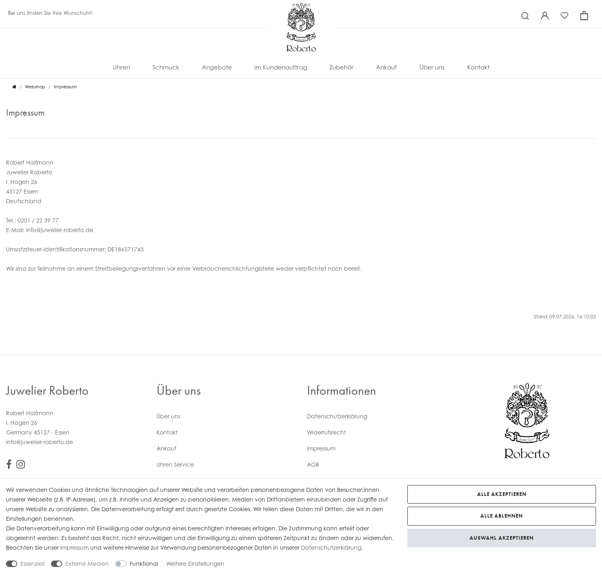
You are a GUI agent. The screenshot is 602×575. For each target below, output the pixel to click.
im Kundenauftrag (280, 67)
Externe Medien (87, 563)
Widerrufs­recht (326, 432)
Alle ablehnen (501, 515)
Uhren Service (175, 464)
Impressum (321, 448)
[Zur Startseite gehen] (14, 87)
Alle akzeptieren (502, 494)
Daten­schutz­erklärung (337, 416)
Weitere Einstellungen (195, 563)
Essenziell (32, 563)
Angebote (217, 67)
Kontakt (478, 67)
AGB (313, 464)
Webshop (35, 87)
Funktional (144, 563)
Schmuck (166, 67)
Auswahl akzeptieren (502, 537)
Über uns (432, 67)
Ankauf (386, 67)
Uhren (121, 67)
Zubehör (341, 67)
